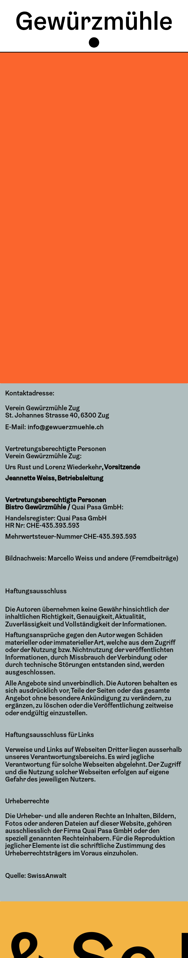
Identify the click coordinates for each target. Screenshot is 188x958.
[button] (94, 42)
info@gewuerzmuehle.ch (64, 427)
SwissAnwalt (46, 875)
